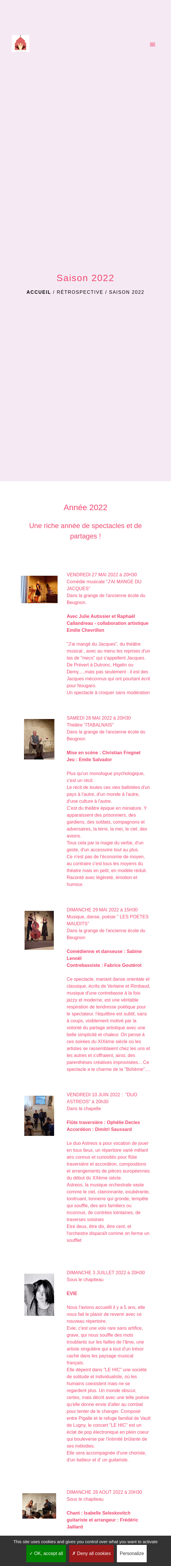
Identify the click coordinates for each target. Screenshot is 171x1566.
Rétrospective (80, 292)
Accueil (39, 292)
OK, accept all (46, 1553)
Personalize (132, 1553)
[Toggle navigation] (152, 45)
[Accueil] (20, 45)
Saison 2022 (127, 292)
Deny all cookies (91, 1553)
